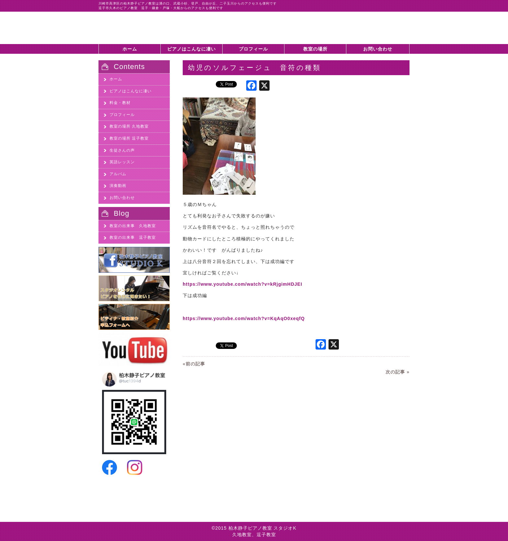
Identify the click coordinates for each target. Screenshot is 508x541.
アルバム (118, 174)
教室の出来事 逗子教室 (133, 237)
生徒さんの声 (122, 150)
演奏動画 (118, 185)
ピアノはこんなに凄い (191, 49)
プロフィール (253, 49)
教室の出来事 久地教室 (133, 226)
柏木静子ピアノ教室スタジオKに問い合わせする (377, 31)
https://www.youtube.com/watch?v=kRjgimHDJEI (242, 284)
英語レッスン (122, 162)
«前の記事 (194, 363)
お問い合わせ (377, 49)
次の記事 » (398, 371)
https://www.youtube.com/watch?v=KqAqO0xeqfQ (244, 318)
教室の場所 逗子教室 (129, 138)
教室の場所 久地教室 (129, 126)
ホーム (129, 49)
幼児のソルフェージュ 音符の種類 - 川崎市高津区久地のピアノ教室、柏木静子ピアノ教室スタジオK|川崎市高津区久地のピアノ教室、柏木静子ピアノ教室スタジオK (137, 28)
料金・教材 (120, 102)
